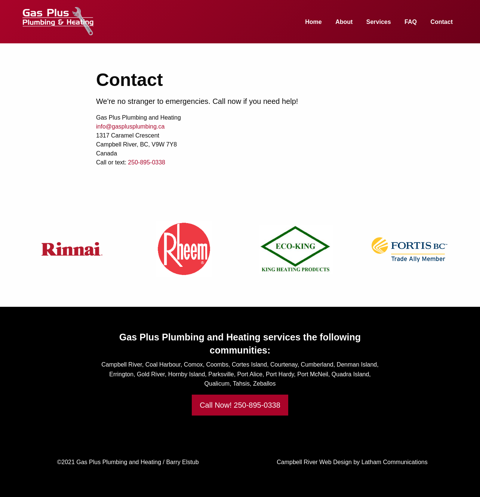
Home (313, 22)
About (344, 22)
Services (378, 22)
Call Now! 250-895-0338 (240, 405)
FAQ (410, 22)
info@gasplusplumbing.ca (130, 126)
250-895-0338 (146, 162)
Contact (441, 22)
